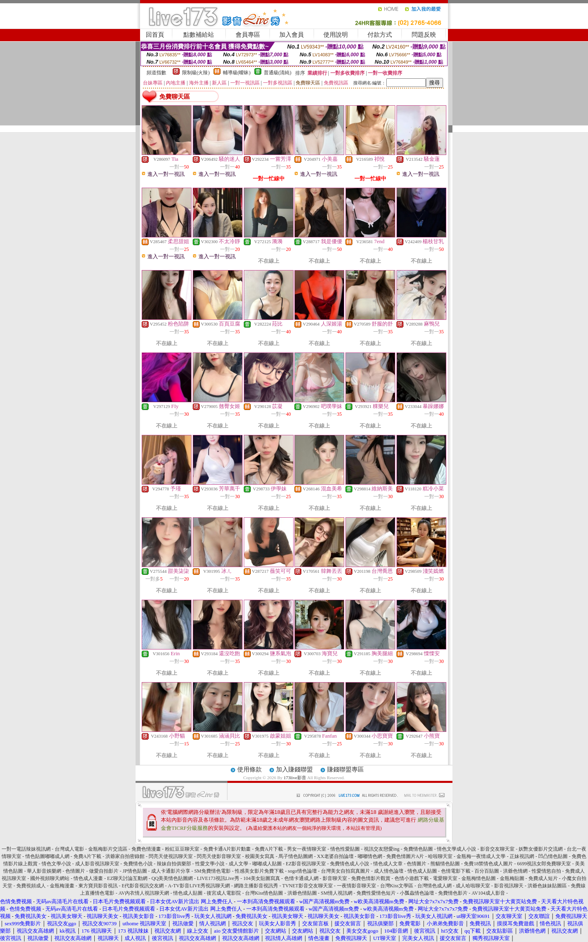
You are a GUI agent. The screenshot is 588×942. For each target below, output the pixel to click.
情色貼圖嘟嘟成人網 (47, 856)
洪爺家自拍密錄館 (125, 856)
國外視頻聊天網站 (49, 878)
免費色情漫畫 (146, 849)
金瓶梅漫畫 (62, 886)
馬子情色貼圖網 (295, 856)
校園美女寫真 (259, 856)
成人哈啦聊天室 (473, 886)
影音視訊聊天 (508, 886)
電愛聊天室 (445, 878)
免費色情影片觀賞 (370, 878)
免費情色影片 (453, 893)
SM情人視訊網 (336, 893)
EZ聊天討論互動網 (127, 878)
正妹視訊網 (522, 856)
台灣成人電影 (69, 849)
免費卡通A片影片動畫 (227, 849)
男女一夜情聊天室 (306, 849)
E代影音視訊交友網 (143, 886)
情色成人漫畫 (88, 878)
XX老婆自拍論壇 (335, 856)
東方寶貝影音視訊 (98, 886)
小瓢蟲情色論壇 (417, 893)
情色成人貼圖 (422, 871)
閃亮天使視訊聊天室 (171, 856)
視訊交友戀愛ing (381, 849)
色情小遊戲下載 (411, 878)
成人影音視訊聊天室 (97, 864)
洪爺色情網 (515, 871)
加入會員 (291, 34)
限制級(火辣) (196, 72)
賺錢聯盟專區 (345, 769)
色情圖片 (416, 864)
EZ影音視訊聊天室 (306, 864)
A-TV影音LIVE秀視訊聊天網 (199, 886)
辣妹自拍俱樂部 (174, 864)
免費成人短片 (543, 878)
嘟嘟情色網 (370, 856)
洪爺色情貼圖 (302, 893)
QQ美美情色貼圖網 (172, 878)
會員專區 (248, 34)
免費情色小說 (138, 864)
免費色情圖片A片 (405, 856)
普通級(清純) (278, 72)
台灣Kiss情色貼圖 (264, 893)
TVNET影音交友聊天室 (307, 886)
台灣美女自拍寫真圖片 (345, 871)
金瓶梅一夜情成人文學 (481, 856)
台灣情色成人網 (434, 886)
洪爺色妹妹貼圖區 (547, 886)
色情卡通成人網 (301, 878)
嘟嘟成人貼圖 (267, 864)
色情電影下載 (455, 871)
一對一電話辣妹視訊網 (26, 849)
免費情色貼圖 (418, 849)
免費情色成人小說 (349, 864)
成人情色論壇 (388, 871)
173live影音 (295, 777)
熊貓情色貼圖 (445, 864)
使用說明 (335, 34)
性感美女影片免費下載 (259, 871)
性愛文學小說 (210, 864)
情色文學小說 (56, 864)
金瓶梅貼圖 (512, 878)
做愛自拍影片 (103, 871)
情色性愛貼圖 (345, 849)
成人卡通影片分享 (170, 871)
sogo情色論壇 (302, 871)
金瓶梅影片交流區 (107, 849)
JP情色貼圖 (134, 871)
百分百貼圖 (486, 871)
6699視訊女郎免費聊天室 (544, 864)
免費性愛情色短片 (376, 893)
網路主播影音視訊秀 (256, 886)
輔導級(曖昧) (237, 72)
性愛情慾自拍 (546, 871)
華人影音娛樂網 (44, 871)
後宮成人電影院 (224, 893)
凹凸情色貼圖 (553, 856)
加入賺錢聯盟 (294, 769)
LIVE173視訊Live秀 (218, 878)
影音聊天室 (335, 878)
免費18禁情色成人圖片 (488, 864)
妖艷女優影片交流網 (541, 849)
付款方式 (380, 34)
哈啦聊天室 (440, 856)
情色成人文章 (388, 864)
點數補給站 (198, 34)
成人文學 (238, 864)
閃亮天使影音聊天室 (219, 856)
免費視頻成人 (31, 886)
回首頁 (155, 34)
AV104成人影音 (488, 893)
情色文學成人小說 (456, 849)
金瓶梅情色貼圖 (478, 878)
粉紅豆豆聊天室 (182, 849)
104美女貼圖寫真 (261, 878)
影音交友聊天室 (497, 849)
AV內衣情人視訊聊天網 (143, 893)
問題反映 (424, 34)
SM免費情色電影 (212, 871)
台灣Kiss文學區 (396, 886)
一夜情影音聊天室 (356, 886)
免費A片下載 (269, 849)
